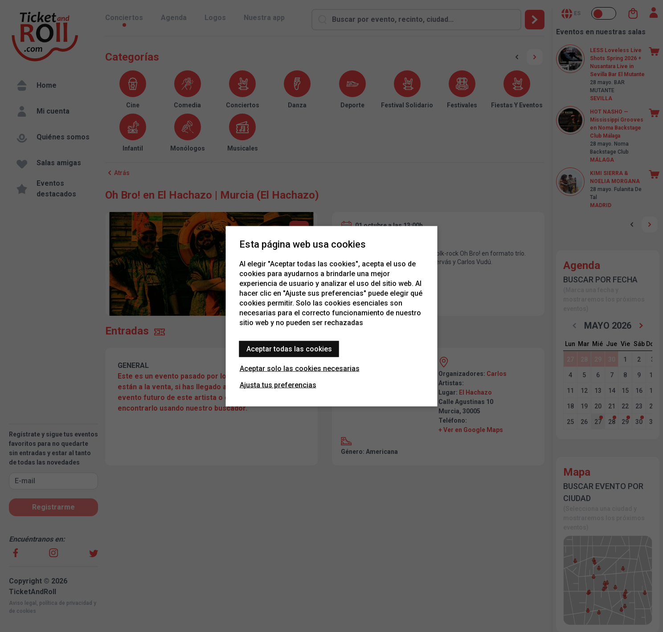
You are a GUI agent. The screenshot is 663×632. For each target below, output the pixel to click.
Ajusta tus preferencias (278, 384)
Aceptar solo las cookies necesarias (300, 368)
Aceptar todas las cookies (289, 348)
